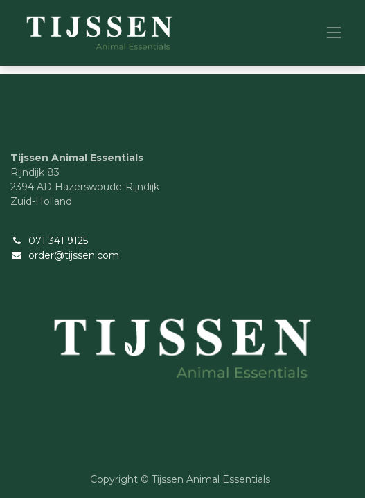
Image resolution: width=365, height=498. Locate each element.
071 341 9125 (58, 240)
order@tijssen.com (73, 255)
